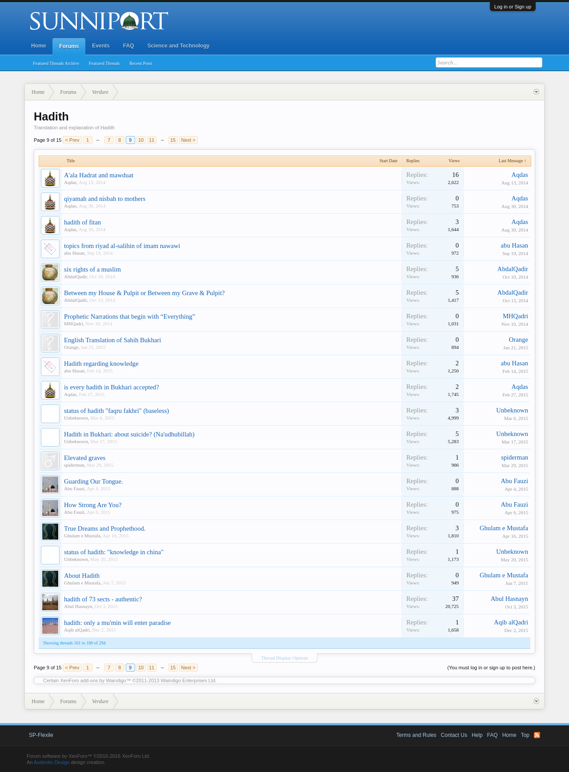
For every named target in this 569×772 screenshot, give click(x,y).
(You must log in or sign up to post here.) (491, 667)
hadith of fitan (82, 222)
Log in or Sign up (512, 6)
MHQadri (73, 323)
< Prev (72, 140)
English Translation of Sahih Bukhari (112, 340)
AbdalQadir (75, 276)
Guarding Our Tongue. (93, 481)
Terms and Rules (417, 735)
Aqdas (70, 182)
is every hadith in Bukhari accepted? (111, 387)
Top (525, 735)
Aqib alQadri (77, 629)
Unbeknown (76, 417)
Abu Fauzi (74, 488)
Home (38, 46)
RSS (537, 735)
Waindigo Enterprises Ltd (188, 680)
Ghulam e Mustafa (82, 535)
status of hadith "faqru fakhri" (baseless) (116, 410)
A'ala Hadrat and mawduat (98, 175)
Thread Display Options (284, 657)
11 (151, 140)
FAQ (128, 46)
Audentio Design (52, 762)
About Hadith (82, 575)
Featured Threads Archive (56, 63)
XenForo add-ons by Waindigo (93, 680)
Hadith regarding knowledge (101, 363)
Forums (69, 46)
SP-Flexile (41, 735)
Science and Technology (178, 46)
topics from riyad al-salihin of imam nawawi (122, 245)
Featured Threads (104, 63)
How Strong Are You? (92, 504)
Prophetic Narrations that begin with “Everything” (129, 316)
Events (100, 46)
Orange (71, 347)
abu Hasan (74, 253)
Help (477, 735)
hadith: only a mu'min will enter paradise (117, 622)
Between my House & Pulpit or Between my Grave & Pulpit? (144, 292)
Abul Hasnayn (78, 606)
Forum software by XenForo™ (88, 756)
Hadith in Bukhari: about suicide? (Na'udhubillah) (129, 434)
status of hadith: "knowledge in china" (114, 552)
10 (141, 140)
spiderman (74, 465)
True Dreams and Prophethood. (104, 528)
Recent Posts (140, 63)
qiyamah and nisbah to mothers (104, 198)
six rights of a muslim (92, 269)
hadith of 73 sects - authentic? (103, 599)
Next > (188, 140)
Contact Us (454, 735)
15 (173, 140)
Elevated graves (84, 457)
